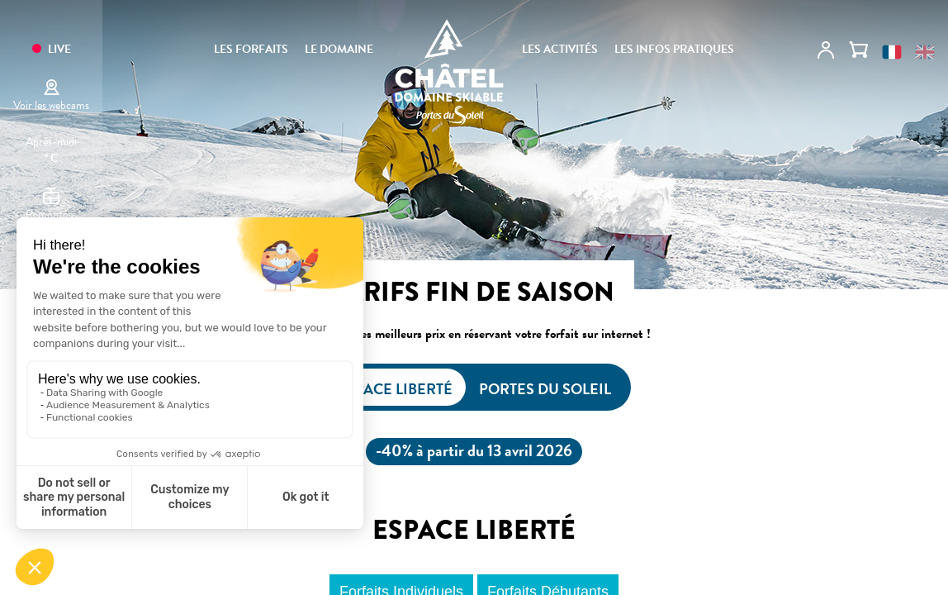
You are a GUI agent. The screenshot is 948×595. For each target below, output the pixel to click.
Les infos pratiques (674, 49)
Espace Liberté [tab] (395, 389)
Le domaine (339, 49)
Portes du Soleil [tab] (545, 389)
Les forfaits (251, 49)
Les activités (560, 49)
